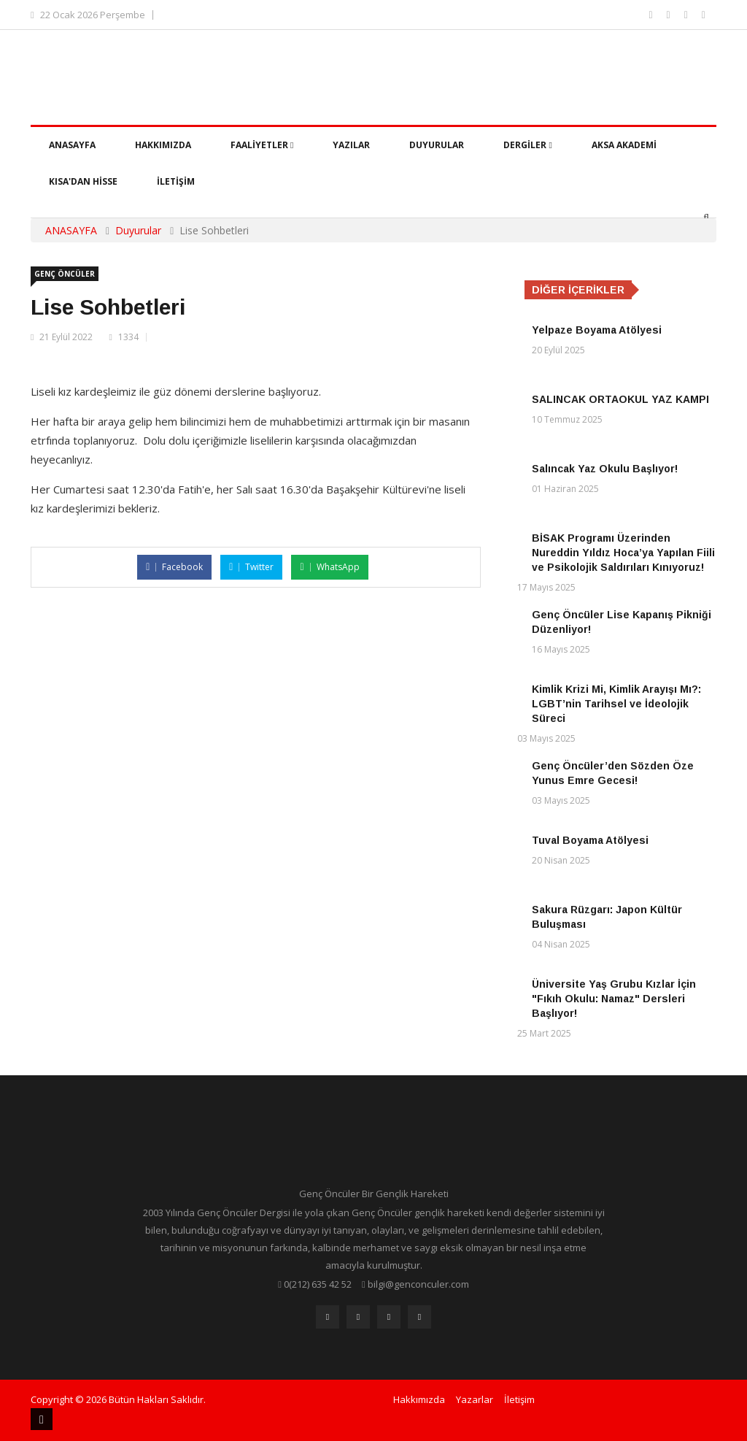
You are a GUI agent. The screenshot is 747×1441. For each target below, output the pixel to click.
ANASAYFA (71, 230)
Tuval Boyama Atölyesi (590, 840)
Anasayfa (72, 145)
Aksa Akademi (624, 145)
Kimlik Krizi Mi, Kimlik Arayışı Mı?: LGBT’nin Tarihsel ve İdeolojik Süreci (616, 703)
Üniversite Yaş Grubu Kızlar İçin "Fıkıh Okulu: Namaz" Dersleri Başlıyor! (614, 998)
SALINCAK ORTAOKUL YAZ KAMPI (620, 399)
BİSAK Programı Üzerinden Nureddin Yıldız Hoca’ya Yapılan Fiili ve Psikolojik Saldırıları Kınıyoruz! (623, 552)
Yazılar (351, 145)
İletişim (176, 181)
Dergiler (527, 145)
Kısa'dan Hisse (83, 181)
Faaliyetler (262, 145)
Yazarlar (474, 1399)
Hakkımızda (163, 145)
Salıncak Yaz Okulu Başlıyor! (605, 468)
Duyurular (436, 145)
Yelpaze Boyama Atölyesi (597, 330)
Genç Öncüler (64, 274)
